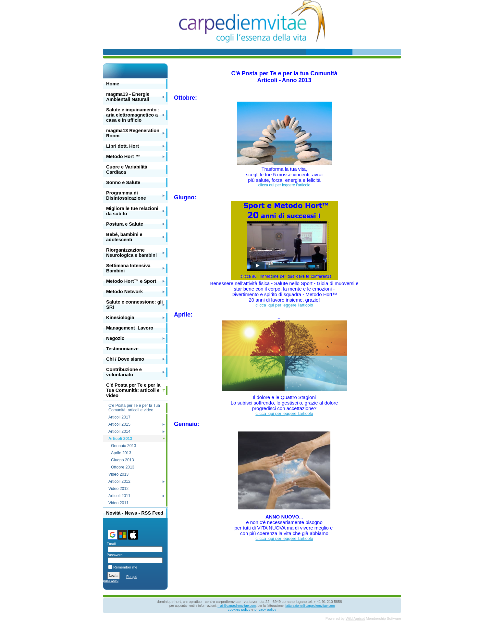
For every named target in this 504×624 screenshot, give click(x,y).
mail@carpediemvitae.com (236, 605)
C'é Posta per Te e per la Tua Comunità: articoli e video (133, 390)
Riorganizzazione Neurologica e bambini (131, 252)
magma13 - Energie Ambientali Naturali (127, 97)
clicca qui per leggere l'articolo (284, 185)
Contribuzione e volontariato (124, 372)
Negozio (115, 338)
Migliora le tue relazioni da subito (132, 211)
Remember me (125, 567)
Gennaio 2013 (123, 445)
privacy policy (265, 609)
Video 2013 (118, 474)
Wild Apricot (355, 618)
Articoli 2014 (119, 431)
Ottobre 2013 (122, 467)
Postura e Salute (124, 224)
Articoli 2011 (119, 495)
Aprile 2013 (121, 453)
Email (110, 544)
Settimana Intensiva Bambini (128, 268)
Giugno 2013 (122, 460)
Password (113, 555)
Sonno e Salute (123, 182)
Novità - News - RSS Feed (134, 513)
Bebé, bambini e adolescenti (124, 237)
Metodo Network (124, 291)
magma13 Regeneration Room (132, 133)
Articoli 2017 (119, 417)
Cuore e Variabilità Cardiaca (126, 169)
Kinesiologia (120, 317)
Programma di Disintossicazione (126, 195)
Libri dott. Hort (122, 146)
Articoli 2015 (119, 424)
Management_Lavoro (130, 328)
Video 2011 (118, 503)
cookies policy (239, 609)
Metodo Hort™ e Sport (131, 281)
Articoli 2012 (119, 481)
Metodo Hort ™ (123, 156)
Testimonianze (122, 348)
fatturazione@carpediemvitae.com (310, 605)
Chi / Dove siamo (125, 359)
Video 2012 (118, 488)
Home (112, 83)
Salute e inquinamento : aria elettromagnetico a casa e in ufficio (132, 115)
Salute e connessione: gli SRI (134, 304)
